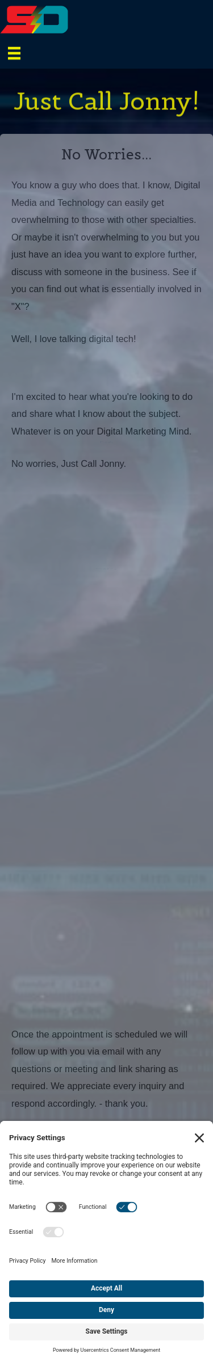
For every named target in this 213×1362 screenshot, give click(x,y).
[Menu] (14, 52)
